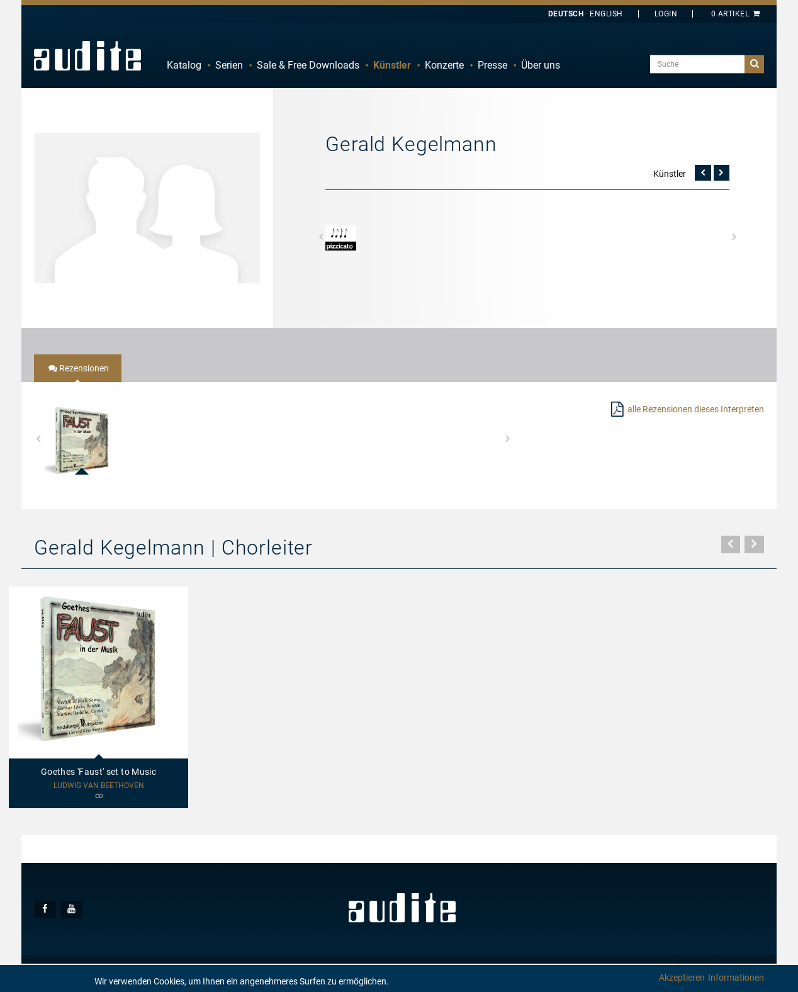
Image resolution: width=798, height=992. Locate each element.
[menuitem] (184, 65)
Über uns (540, 65)
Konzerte (444, 65)
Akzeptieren (682, 977)
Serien (229, 65)
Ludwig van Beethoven (98, 786)
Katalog (184, 65)
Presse (492, 65)
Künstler (392, 65)
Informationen (736, 977)
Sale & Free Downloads (308, 65)
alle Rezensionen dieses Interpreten (695, 409)
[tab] (77, 368)
